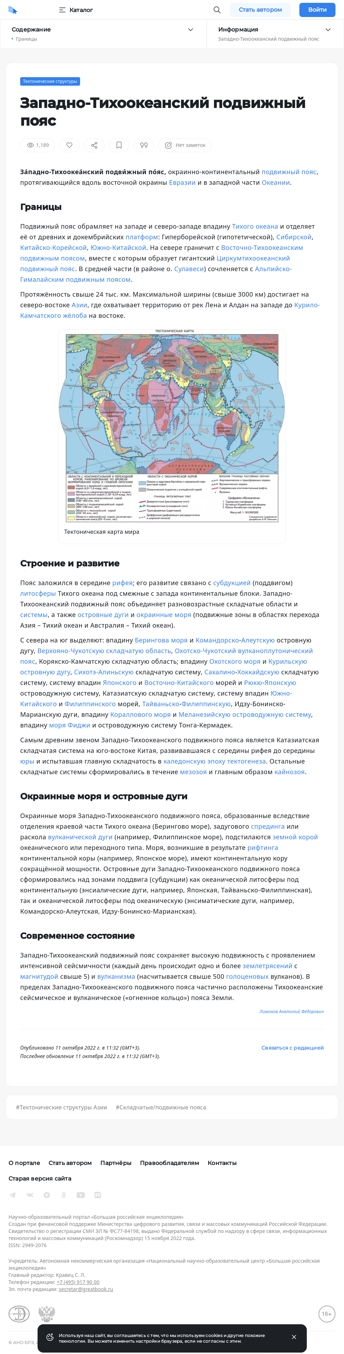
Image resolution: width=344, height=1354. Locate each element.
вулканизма (116, 976)
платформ (142, 237)
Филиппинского (90, 703)
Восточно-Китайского (179, 682)
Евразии (182, 182)
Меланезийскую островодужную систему (245, 714)
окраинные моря (164, 614)
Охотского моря (235, 661)
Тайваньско (161, 703)
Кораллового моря (140, 714)
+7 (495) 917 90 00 (78, 1282)
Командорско (217, 640)
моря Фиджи (70, 725)
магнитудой (39, 976)
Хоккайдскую (258, 672)
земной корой (295, 837)
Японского (119, 682)
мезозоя (193, 771)
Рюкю (253, 682)
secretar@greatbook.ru (86, 1289)
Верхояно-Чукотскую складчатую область (104, 650)
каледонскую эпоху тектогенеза (214, 761)
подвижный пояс (289, 171)
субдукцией (232, 582)
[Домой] (13, 10)
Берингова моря (161, 640)
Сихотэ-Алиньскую (104, 672)
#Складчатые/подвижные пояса (161, 1107)
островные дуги (103, 614)
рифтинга (262, 847)
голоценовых (247, 976)
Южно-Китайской (118, 247)
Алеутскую (258, 640)
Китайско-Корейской (53, 247)
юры (27, 761)
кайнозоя (290, 771)
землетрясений (267, 965)
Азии (79, 305)
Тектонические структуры (50, 81)
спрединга (268, 826)
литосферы (38, 593)
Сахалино (219, 672)
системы (34, 614)
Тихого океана (255, 226)
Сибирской (294, 237)
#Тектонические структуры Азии (61, 1107)
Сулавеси (189, 268)
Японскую (280, 682)
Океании (276, 182)
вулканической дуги (80, 837)
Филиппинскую (206, 703)
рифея (122, 582)
